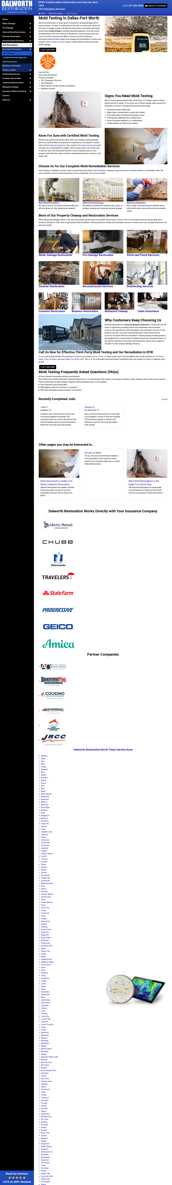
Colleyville (45, 840)
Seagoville (45, 1144)
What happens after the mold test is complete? (58, 387)
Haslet (43, 954)
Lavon (43, 1011)
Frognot (44, 919)
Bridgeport (45, 815)
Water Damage (8, 23)
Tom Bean (45, 1168)
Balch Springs (46, 794)
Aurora (43, 783)
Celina (43, 829)
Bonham (44, 810)
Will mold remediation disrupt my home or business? (61, 390)
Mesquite (44, 1041)
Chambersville (46, 832)
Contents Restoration (11, 78)
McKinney (45, 1035)
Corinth (43, 856)
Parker (43, 1087)
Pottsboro (45, 1098)
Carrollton (44, 821)
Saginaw (44, 1138)
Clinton (43, 837)
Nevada (44, 1060)
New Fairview (46, 1062)
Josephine (45, 978)
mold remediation (45, 36)
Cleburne (44, 834)
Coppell (44, 851)
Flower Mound (46, 902)
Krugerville (45, 994)
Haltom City (45, 951)
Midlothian (45, 1043)
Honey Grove (46, 965)
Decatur (44, 867)
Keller (43, 989)
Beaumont (45, 799)
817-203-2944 (134, 5)
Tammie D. (89, 407)
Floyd (43, 905)
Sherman (44, 1149)
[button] (30, 24)
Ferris (43, 900)
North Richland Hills (48, 1070)
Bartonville (45, 796)
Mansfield (45, 1032)
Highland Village (47, 962)
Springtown (45, 1157)
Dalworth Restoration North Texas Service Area (103, 749)
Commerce (45, 845)
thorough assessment (87, 145)
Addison (44, 756)
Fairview (44, 891)
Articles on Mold (92, 452)
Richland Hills (46, 1117)
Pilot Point (45, 1089)
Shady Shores (46, 1146)
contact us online (58, 42)
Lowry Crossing (47, 1024)
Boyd (43, 813)
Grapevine (45, 935)
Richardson (45, 1114)
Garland (44, 924)
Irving (43, 975)
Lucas (43, 1027)
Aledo (43, 759)
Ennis (43, 886)
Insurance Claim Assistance (14, 91)
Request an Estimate (155, 6)
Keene (43, 986)
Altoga (43, 767)
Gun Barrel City (46, 946)
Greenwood (45, 943)
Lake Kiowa (45, 1003)
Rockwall (44, 1125)
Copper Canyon (47, 853)
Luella (43, 1030)
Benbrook (44, 805)
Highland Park (46, 959)
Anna (43, 772)
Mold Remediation (56, 13)
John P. (44, 407)
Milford (44, 1046)
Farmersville (46, 897)
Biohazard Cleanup (10, 87)
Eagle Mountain (47, 883)
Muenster (44, 1051)
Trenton (44, 1171)
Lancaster (45, 1005)
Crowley (44, 862)
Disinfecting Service (11, 74)
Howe (43, 967)
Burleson (44, 818)
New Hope (45, 1065)
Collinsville (45, 843)
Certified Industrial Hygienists (14, 57)
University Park (47, 1176)
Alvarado (44, 769)
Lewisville (45, 1016)
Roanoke (44, 1122)
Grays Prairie (46, 938)
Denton (44, 870)
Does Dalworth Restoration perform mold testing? (60, 376)
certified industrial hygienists (53, 145)
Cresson (44, 859)
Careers (6, 95)
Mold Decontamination (11, 66)
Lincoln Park (46, 1019)
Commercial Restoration (12, 83)
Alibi (42, 761)
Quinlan (44, 1106)
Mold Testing (8, 53)
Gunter (43, 948)
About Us (6, 100)
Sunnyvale (45, 1160)
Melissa (44, 1038)
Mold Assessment (10, 62)
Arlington (53, 359)
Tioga (43, 1165)
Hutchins (44, 973)
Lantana (44, 1008)
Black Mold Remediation (12, 49)
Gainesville (45, 921)
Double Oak (45, 878)
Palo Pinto (45, 1079)
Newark (44, 1068)
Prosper (44, 1103)
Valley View (45, 1179)
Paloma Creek (46, 1081)
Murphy (44, 1054)
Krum (43, 997)
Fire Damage (7, 28)
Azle (42, 788)
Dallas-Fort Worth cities (74, 359)
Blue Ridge (45, 807)
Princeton (44, 1100)
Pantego (44, 1084)
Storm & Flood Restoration (13, 32)
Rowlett (44, 1130)
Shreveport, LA (47, 1152)
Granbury (44, 927)
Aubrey (43, 780)
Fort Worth (159, 356)
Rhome (43, 1111)
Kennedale (45, 992)
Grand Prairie (46, 929)
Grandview (45, 932)
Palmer (44, 1076)
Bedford (44, 802)
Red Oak (44, 1108)
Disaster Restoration (11, 36)
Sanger (43, 1141)
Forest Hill (45, 908)
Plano (46, 359)
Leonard (44, 1013)
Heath (43, 957)
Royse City (45, 1133)
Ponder (44, 1095)
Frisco (43, 916)
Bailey (43, 791)
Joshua (44, 981)
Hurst (43, 970)
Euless (43, 889)
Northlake (44, 1073)
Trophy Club (45, 1173)
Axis (42, 786)
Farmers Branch (47, 894)
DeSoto (44, 872)
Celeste (44, 826)
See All (164, 399)
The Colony (45, 1163)
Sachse (44, 1135)
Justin (43, 984)
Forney (43, 910)
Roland (43, 1127)
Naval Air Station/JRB (49, 1057)
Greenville (45, 940)
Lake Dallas (45, 1000)
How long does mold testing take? (54, 385)
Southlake (45, 1154)
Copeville (44, 848)
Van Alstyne (45, 1182)
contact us (102, 356)
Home (42, 13)
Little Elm (44, 1022)
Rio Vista (44, 1119)
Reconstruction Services (13, 41)
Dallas (41, 359)
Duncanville (45, 881)
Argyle (43, 775)
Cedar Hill (45, 824)
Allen (43, 764)
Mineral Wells (46, 1049)
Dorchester (45, 875)
